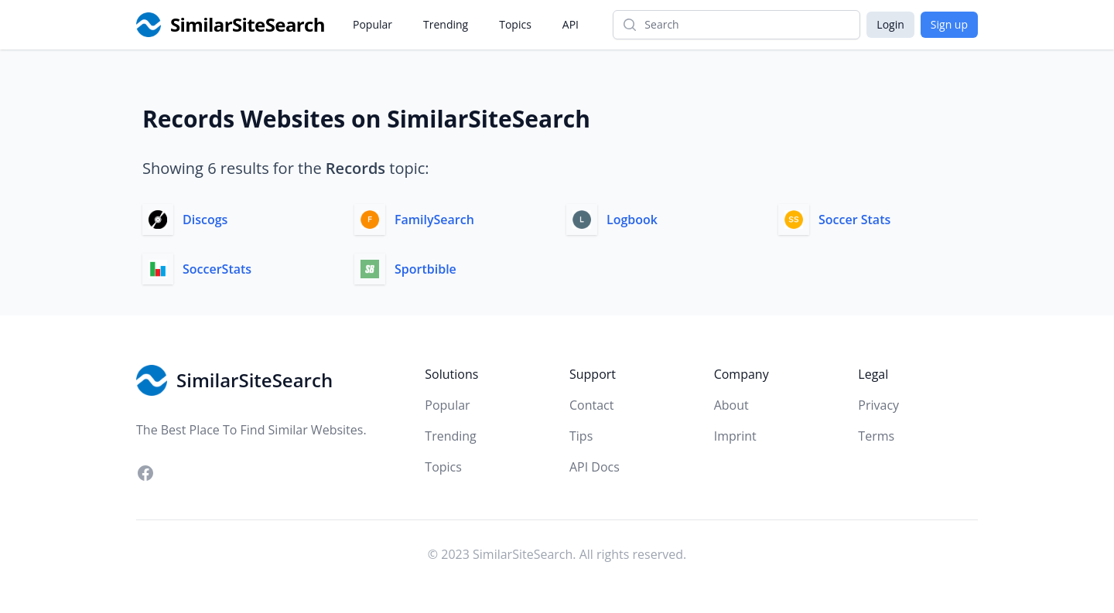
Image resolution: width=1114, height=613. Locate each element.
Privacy (878, 405)
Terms (876, 435)
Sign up (949, 24)
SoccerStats (217, 269)
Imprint (735, 435)
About (731, 405)
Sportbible (425, 269)
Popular (372, 24)
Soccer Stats (854, 219)
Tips (581, 435)
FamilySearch (434, 219)
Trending (445, 24)
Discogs (205, 219)
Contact (591, 405)
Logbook (632, 219)
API (570, 24)
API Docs (594, 466)
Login (890, 24)
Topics (515, 24)
